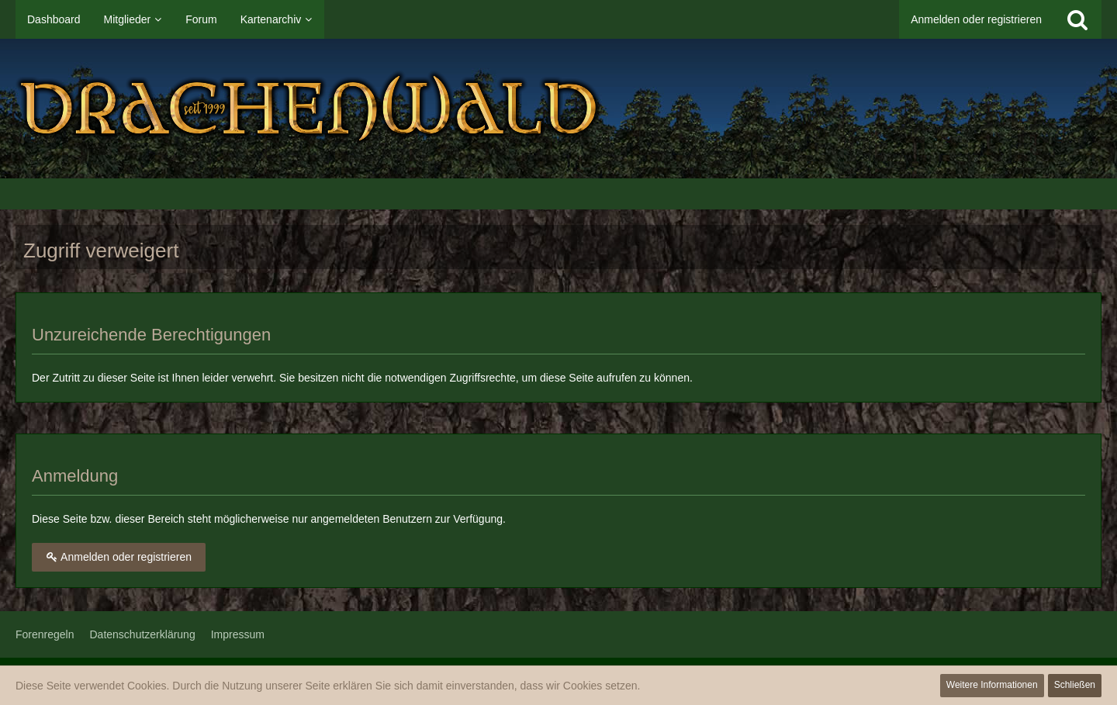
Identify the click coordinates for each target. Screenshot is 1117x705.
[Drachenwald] (558, 108)
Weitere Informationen (992, 684)
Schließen (1074, 684)
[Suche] (1077, 19)
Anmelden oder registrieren (976, 19)
